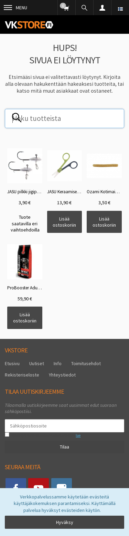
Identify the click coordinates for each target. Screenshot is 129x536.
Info (58, 363)
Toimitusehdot (86, 363)
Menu (15, 7)
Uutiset (36, 363)
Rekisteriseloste (22, 375)
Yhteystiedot (62, 375)
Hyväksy (64, 522)
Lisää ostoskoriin (64, 222)
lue (78, 435)
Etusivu (12, 363)
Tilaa (64, 447)
